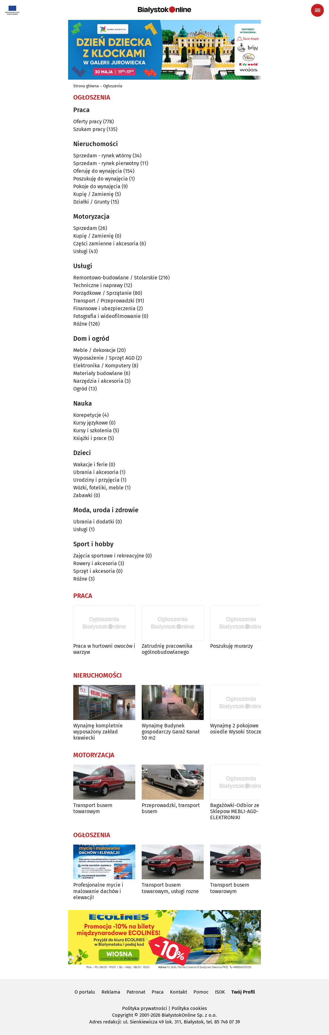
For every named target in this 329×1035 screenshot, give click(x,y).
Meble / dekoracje (94, 350)
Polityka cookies (189, 1008)
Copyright (122, 1015)
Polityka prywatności (144, 1008)
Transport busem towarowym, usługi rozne (170, 888)
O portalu (85, 992)
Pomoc (201, 992)
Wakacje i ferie (90, 464)
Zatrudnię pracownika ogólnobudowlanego (167, 649)
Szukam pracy (89, 129)
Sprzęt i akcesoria (94, 571)
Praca (158, 992)
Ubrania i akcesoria (96, 472)
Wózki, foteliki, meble (98, 488)
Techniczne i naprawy (98, 285)
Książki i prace (90, 438)
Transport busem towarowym (92, 808)
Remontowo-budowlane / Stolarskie (115, 278)
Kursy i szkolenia (92, 430)
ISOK (220, 992)
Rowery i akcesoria (95, 563)
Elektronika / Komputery (102, 366)
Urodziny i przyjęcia (96, 480)
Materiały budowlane (98, 373)
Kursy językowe (90, 423)
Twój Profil (243, 992)
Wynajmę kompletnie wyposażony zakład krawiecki (98, 732)
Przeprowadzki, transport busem (171, 808)
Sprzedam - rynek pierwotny (106, 163)
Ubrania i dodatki (93, 522)
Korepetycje (87, 415)
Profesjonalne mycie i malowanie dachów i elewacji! (98, 891)
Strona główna (86, 86)
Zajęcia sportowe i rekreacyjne (108, 556)
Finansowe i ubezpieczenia (104, 308)
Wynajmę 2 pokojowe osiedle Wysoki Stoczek (237, 729)
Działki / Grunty (91, 202)
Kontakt (178, 992)
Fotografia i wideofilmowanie (107, 316)
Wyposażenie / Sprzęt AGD (104, 358)
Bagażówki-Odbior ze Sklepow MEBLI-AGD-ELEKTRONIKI (234, 811)
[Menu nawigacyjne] (317, 10)
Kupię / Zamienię (93, 194)
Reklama (111, 992)
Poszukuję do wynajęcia (100, 179)
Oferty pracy (87, 121)
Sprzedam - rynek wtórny (102, 156)
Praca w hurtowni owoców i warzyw (104, 649)
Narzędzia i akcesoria (98, 381)
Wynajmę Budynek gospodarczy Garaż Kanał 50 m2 (171, 732)
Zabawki (83, 495)
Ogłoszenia (112, 86)
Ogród (80, 389)
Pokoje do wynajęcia (96, 186)
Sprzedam (85, 228)
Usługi (80, 251)
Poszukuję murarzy (231, 646)
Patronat (136, 992)
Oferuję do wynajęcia (97, 171)
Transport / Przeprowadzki (104, 301)
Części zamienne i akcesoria (105, 244)
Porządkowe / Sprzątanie (102, 293)
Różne (80, 324)
